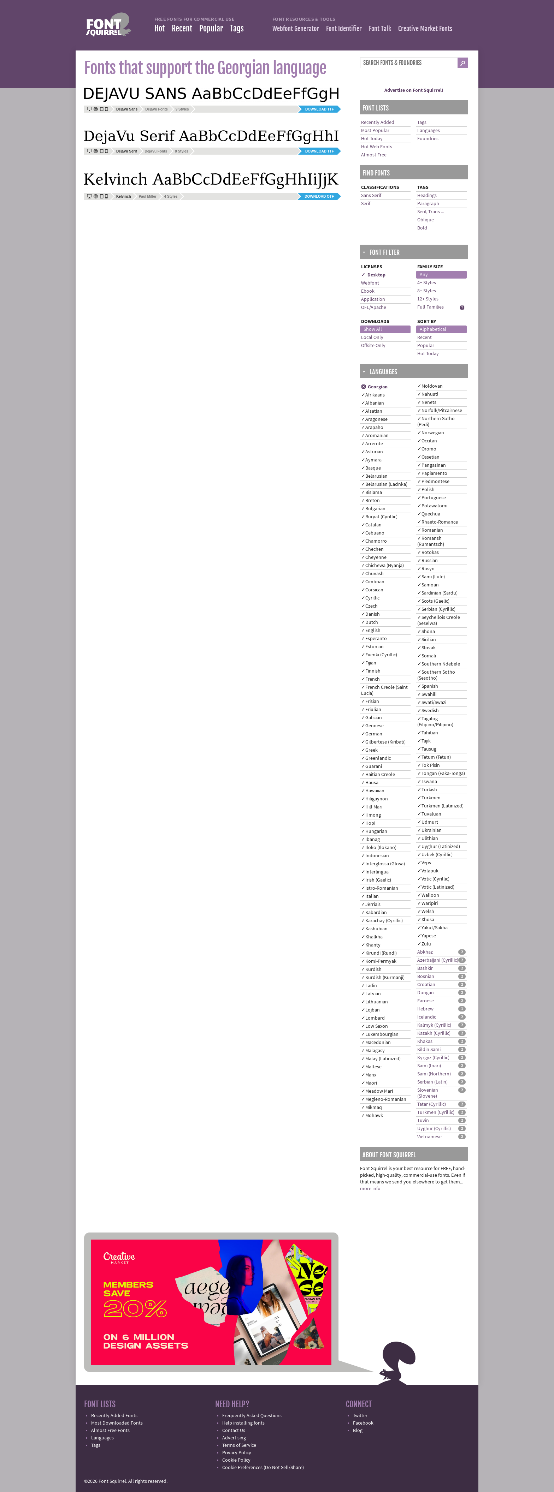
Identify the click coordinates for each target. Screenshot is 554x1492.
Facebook (363, 1423)
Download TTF (319, 109)
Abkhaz (425, 952)
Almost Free (374, 155)
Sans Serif (371, 195)
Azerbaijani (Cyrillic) (437, 960)
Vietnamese (429, 1137)
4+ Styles (426, 283)
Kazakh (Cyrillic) (433, 1033)
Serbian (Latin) (432, 1082)
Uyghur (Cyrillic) (434, 1129)
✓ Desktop (373, 275)
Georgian (374, 386)
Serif (365, 204)
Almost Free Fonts (110, 1430)
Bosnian (425, 976)
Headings (427, 195)
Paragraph (428, 204)
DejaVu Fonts (156, 109)
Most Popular (375, 130)
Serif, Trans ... (430, 212)
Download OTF (319, 196)
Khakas (424, 1041)
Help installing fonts (243, 1423)
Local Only (372, 337)
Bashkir (425, 968)
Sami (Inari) (429, 1066)
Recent (182, 28)
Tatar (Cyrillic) (431, 1104)
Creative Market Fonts (425, 28)
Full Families (430, 307)
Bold (422, 228)
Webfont (370, 283)
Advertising (234, 1438)
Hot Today (372, 139)
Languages (428, 130)
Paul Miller (148, 196)
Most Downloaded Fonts (117, 1423)
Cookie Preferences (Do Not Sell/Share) (263, 1467)
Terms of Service (239, 1445)
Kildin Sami (429, 1049)
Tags (237, 28)
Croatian (426, 984)
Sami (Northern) (434, 1074)
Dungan (425, 993)
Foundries (427, 139)
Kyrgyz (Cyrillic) (433, 1058)
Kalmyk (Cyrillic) (434, 1025)
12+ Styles (427, 299)
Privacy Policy (236, 1453)
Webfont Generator (295, 28)
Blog (358, 1430)
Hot (159, 28)
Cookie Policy (236, 1460)
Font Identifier (344, 28)
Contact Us (233, 1430)
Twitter (360, 1416)
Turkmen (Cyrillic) (435, 1112)
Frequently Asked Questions (252, 1416)
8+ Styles (426, 291)
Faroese (425, 1001)
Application (373, 299)
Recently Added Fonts (114, 1416)
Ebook (368, 291)
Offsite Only (373, 345)
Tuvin (423, 1120)
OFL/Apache (373, 307)
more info (370, 1189)
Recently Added (377, 122)
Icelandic (426, 1017)
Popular (211, 28)
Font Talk (380, 28)
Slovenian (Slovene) (427, 1093)
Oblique (425, 220)
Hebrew (425, 1009)
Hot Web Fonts (376, 147)
